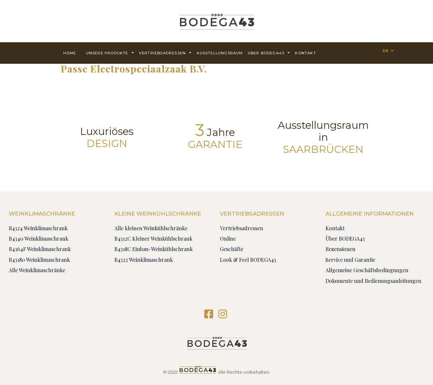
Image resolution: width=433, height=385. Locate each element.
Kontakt (305, 53)
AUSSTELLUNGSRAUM (220, 53)
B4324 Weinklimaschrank (38, 228)
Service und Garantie (350, 259)
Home (69, 53)
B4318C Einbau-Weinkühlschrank (153, 249)
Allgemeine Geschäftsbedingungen (366, 270)
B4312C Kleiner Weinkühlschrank (153, 238)
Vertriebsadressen (165, 52)
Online (228, 238)
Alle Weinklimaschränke (37, 270)
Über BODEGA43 (269, 52)
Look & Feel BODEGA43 (248, 259)
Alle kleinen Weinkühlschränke (150, 228)
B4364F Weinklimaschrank (40, 249)
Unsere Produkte (110, 52)
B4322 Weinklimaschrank (143, 259)
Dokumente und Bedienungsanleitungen (373, 280)
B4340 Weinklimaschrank (38, 238)
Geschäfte (231, 249)
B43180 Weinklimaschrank (39, 259)
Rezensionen (340, 249)
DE (386, 50)
